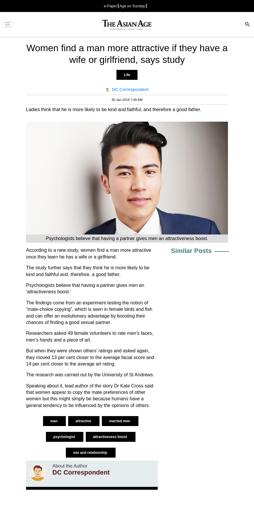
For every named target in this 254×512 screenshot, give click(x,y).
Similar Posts (191, 250)
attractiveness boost (110, 437)
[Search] (247, 25)
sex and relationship (90, 453)
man (54, 421)
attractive (83, 421)
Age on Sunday (132, 6)
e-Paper (110, 6)
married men (120, 421)
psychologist (64, 437)
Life (127, 75)
